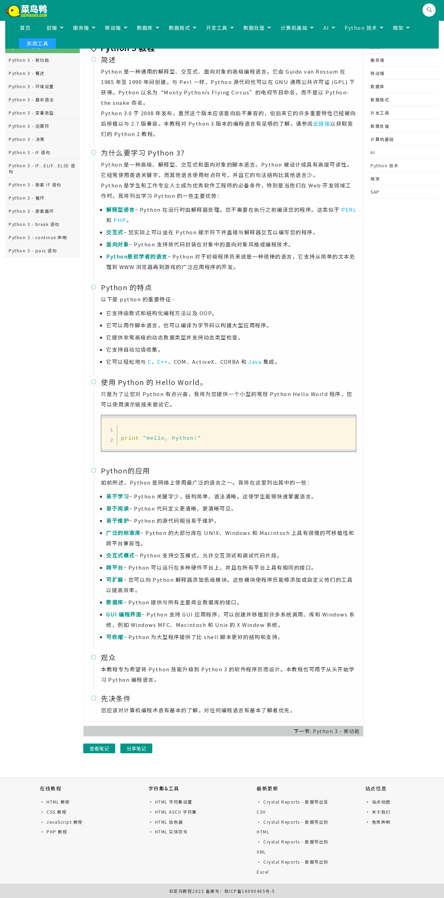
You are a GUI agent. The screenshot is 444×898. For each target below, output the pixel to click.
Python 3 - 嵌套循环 (31, 211)
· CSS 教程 (53, 812)
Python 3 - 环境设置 (31, 86)
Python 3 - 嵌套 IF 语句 (35, 184)
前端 (55, 27)
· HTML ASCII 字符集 (172, 812)
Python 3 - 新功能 (29, 60)
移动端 (116, 27)
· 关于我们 (378, 812)
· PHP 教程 (53, 831)
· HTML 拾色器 (165, 822)
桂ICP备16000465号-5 (249, 891)
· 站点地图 (378, 802)
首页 (25, 27)
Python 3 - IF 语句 (29, 152)
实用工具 (37, 43)
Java (255, 361)
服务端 (84, 27)
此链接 (322, 123)
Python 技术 (364, 27)
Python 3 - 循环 (27, 198)
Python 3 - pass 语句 (33, 250)
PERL (348, 209)
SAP (375, 192)
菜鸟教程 (182, 891)
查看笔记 (99, 748)
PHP (119, 220)
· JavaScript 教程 (61, 822)
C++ (162, 361)
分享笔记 (136, 748)
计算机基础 (297, 27)
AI (329, 27)
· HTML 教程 (55, 802)
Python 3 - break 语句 (34, 224)
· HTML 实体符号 (168, 831)
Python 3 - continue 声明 (38, 237)
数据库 (148, 27)
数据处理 (257, 27)
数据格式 (183, 27)
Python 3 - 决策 (27, 139)
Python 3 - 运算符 (29, 126)
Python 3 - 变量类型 (31, 113)
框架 (401, 27)
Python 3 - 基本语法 (31, 99)
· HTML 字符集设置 (170, 802)
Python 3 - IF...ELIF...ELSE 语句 (42, 168)
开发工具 (220, 27)
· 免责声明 (378, 822)
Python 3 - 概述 (27, 73)
